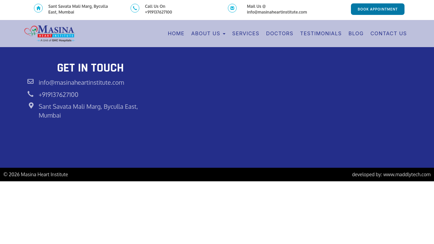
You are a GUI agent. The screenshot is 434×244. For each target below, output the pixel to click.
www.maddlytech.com (407, 174)
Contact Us (388, 33)
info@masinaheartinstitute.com (81, 82)
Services (245, 33)
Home (176, 33)
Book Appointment (378, 9)
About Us (208, 33)
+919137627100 (58, 94)
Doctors (279, 33)
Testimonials (321, 33)
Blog (356, 33)
